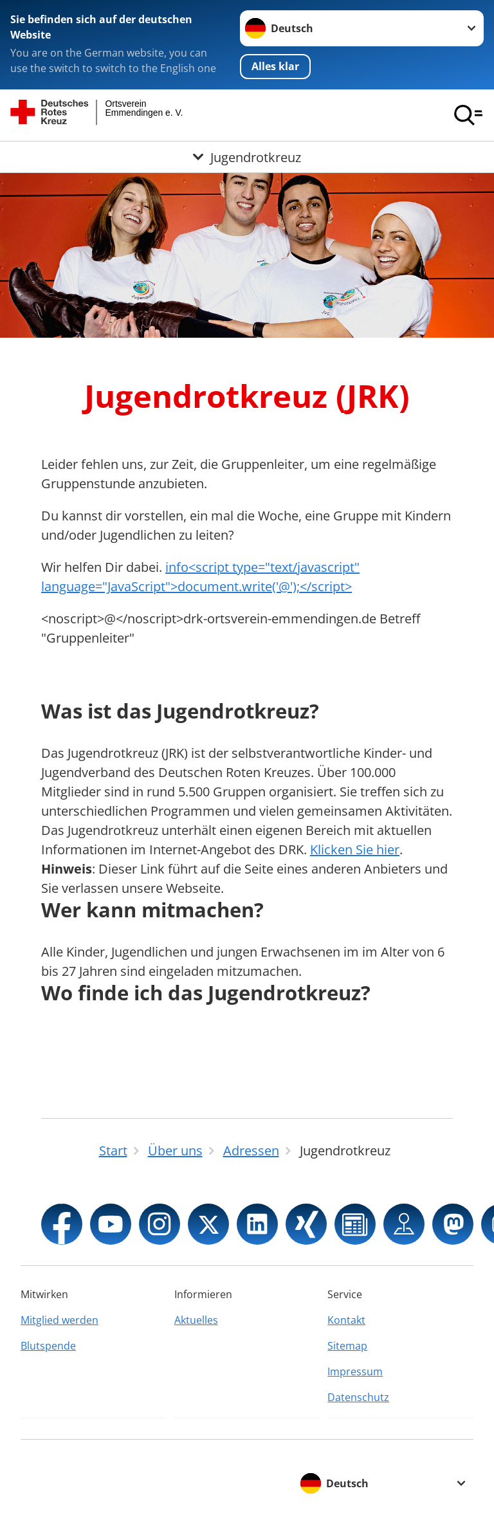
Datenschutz (358, 1397)
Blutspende (48, 1346)
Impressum (355, 1371)
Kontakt (346, 1320)
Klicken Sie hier (354, 849)
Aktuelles (196, 1320)
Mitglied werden (59, 1320)
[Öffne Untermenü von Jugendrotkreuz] (247, 157)
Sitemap (347, 1346)
